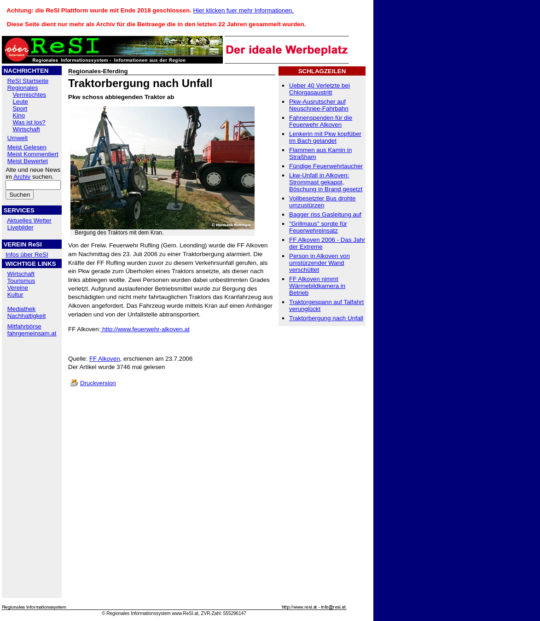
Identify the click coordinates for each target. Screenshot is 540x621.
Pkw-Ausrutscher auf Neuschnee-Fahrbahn (318, 105)
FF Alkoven (104, 358)
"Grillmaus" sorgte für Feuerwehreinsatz (318, 227)
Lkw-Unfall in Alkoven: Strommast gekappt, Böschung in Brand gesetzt (325, 182)
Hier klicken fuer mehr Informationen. (243, 10)
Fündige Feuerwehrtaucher (326, 166)
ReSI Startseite (28, 80)
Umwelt (17, 138)
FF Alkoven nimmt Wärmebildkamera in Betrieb (317, 285)
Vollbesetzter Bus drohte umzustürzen (322, 202)
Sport (19, 108)
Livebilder (20, 227)
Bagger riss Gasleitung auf (325, 214)
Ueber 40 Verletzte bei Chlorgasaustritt (319, 89)
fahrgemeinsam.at (32, 333)
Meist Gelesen (26, 147)
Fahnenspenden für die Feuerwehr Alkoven (320, 121)
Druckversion (98, 383)
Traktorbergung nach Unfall (326, 318)
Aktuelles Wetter (29, 220)
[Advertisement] (31, 400)
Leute (20, 101)
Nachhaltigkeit (26, 315)
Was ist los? (28, 122)
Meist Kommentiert (32, 154)
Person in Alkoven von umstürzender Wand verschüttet (319, 262)
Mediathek (21, 308)
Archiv (21, 176)
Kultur (15, 294)
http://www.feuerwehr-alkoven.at (144, 329)
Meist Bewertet (27, 161)
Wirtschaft (26, 129)
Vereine (17, 287)
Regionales (22, 87)
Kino (18, 115)
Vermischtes (29, 94)
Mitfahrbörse (24, 326)
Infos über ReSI (27, 254)
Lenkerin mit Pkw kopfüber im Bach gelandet (325, 137)
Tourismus (21, 280)
